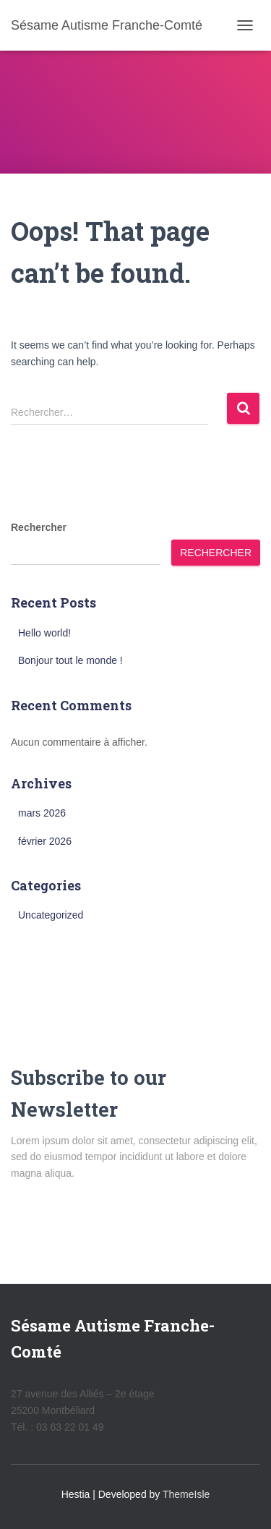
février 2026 (45, 841)
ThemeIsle (186, 1494)
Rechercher (38, 527)
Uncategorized (50, 915)
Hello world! (44, 633)
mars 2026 (42, 813)
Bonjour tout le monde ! (70, 660)
